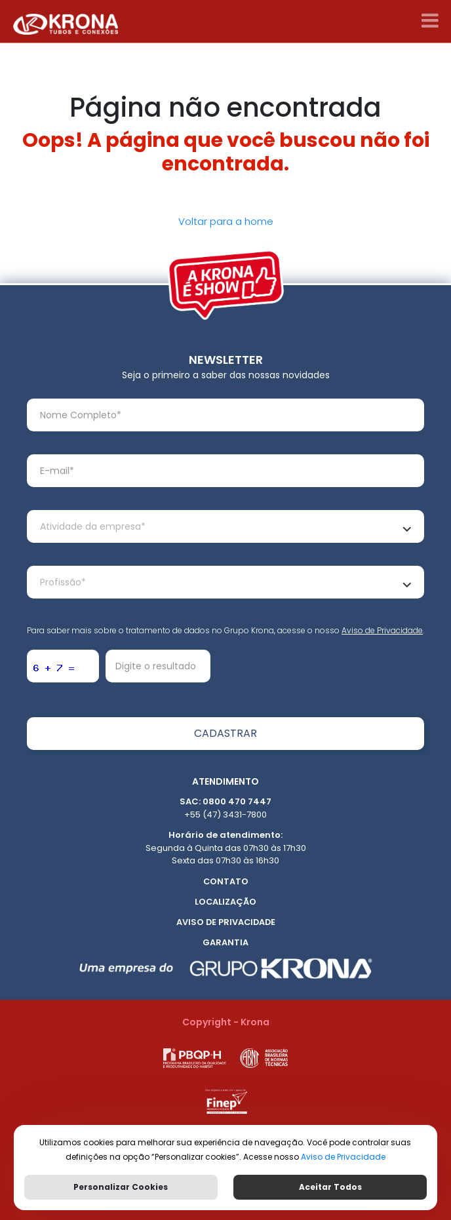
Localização (225, 901)
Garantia (225, 942)
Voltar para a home (225, 221)
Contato (225, 881)
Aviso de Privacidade (382, 630)
